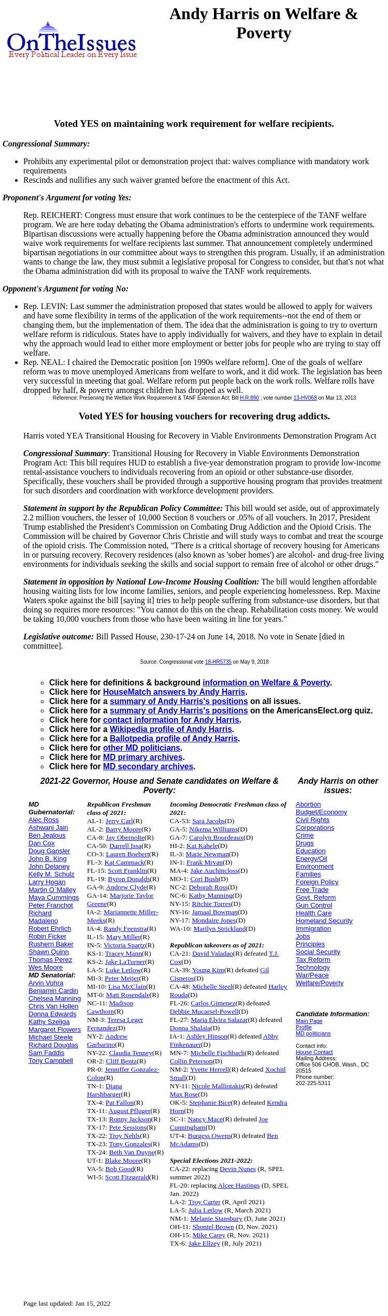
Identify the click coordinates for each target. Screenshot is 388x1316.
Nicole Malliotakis (217, 1086)
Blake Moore (123, 1160)
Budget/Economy (321, 812)
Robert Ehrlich (49, 928)
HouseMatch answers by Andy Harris (174, 692)
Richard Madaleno (43, 917)
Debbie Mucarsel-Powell (204, 1011)
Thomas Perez (50, 959)
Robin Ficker (47, 936)
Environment (315, 866)
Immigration (313, 928)
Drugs (305, 843)
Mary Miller (123, 937)
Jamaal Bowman (214, 912)
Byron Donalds (129, 879)
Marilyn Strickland (219, 928)
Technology (313, 967)
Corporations (315, 827)
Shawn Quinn (48, 952)
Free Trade (312, 890)
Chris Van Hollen (53, 1006)
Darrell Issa (125, 846)
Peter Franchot (50, 905)
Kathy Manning (211, 895)
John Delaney (49, 866)
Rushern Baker (51, 944)
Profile (304, 1027)
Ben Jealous (47, 835)
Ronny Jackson (130, 1119)
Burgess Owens (209, 1135)
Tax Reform (313, 959)
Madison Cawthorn (110, 1007)
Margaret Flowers (54, 1029)
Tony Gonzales (129, 1144)
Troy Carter (205, 1202)
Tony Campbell (50, 1060)
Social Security (318, 952)
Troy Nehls (124, 1135)
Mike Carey (209, 1235)
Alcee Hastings (239, 1185)
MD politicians (313, 1033)
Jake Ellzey (204, 1243)
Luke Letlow (123, 970)
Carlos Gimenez (213, 1003)
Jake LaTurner (125, 962)
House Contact (314, 1052)
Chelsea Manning (54, 998)
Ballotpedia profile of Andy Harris (174, 738)
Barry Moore (123, 829)
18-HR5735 (218, 662)
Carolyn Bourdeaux (216, 837)
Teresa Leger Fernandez (115, 1024)
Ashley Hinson (206, 1036)
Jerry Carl (119, 821)
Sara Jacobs (208, 821)
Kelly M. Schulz (51, 874)
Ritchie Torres (211, 904)
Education (311, 851)
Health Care (314, 913)
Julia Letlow (206, 1210)
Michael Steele (50, 1037)
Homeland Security (324, 921)
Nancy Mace (205, 1119)
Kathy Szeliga (49, 1022)
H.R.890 (249, 398)
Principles (310, 944)
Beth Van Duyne (132, 1152)
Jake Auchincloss (214, 870)
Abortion (308, 804)
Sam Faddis (46, 1053)
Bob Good (120, 1169)
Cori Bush (204, 879)
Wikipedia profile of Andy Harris (171, 729)
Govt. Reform (316, 897)
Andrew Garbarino (107, 1040)
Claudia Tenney (131, 1053)
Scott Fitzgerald (127, 1177)
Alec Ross (43, 820)
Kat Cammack (125, 862)
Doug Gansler (49, 851)
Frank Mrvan (204, 862)
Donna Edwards (52, 1014)
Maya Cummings (53, 897)
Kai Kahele (202, 846)
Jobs (303, 936)
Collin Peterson (191, 1061)
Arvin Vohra (45, 983)
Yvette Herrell (209, 1069)
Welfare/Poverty (319, 983)
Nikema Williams (213, 829)
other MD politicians (141, 747)
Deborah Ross (208, 887)
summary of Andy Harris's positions (179, 701)
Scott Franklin (127, 870)
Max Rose (184, 1094)
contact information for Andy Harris (171, 719)
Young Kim (208, 970)
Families (308, 874)
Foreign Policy (317, 882)
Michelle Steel (212, 986)
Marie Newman (207, 854)
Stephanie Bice (210, 1102)
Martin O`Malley (52, 890)
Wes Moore (45, 967)
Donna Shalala (190, 1028)
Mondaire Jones (214, 920)
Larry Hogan (47, 882)
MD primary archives (142, 757)
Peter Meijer (122, 978)
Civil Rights (312, 820)
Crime (305, 835)
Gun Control (314, 905)
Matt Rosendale (128, 995)
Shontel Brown (213, 1227)
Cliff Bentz (121, 1061)
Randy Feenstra (125, 928)
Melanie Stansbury (216, 1218)
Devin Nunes (238, 1169)
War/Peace (312, 975)
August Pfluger (129, 1111)
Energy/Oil (311, 858)
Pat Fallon (120, 1102)
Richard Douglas (53, 1045)
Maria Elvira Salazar (219, 1019)
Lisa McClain (127, 986)
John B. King (47, 858)
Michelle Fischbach (217, 1053)
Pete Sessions (128, 1127)
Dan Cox (41, 843)
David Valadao (212, 953)
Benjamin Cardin (53, 991)
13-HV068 (305, 398)
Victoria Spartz (124, 945)
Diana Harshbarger (104, 1090)
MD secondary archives (148, 766)
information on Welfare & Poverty (266, 682)
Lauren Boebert (127, 854)
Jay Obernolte (125, 837)
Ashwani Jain (48, 827)
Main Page (309, 1021)
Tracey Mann (123, 953)
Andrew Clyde (126, 887)
